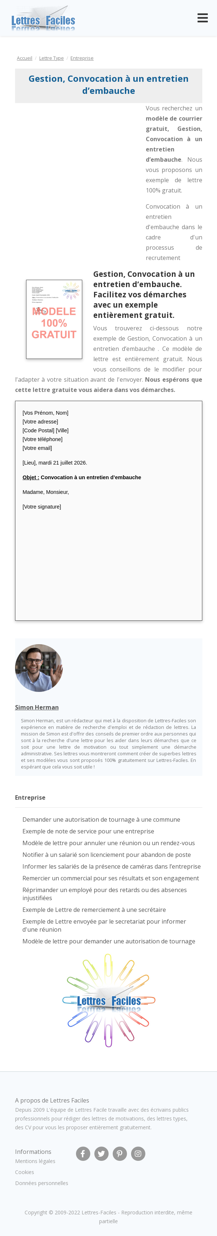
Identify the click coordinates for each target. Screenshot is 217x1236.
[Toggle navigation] (203, 18)
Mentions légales (35, 1161)
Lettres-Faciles (99, 1212)
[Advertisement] (75, 152)
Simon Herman (37, 707)
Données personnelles (41, 1183)
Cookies (24, 1172)
